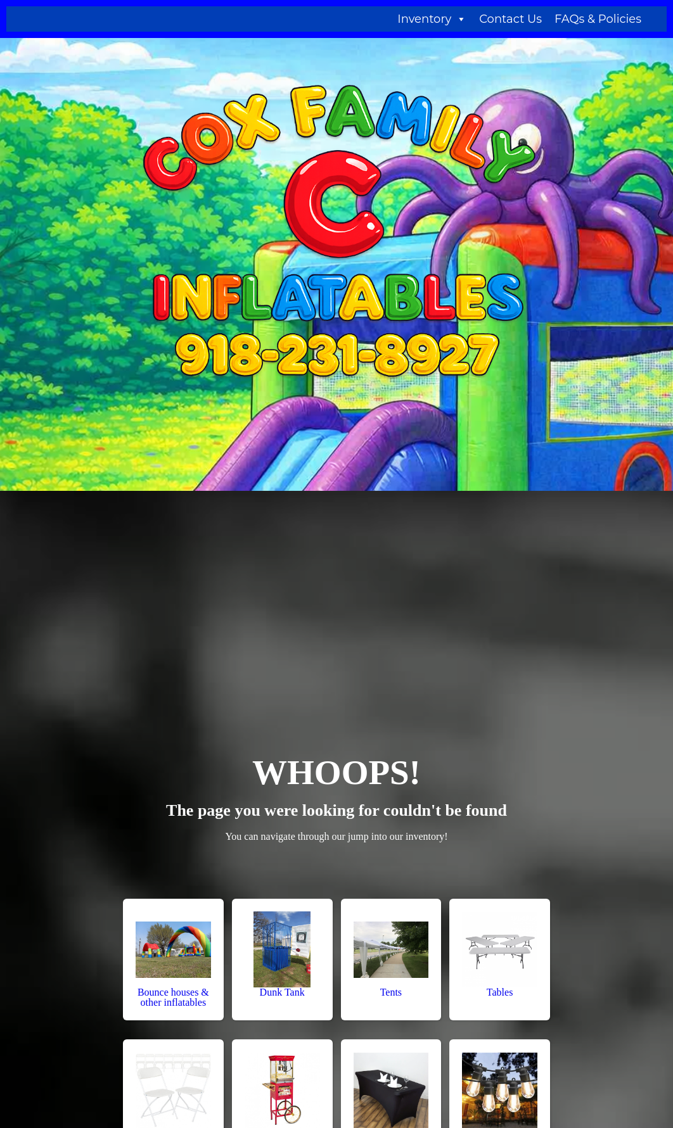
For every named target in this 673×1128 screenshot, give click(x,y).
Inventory (431, 19)
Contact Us (510, 19)
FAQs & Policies (597, 19)
